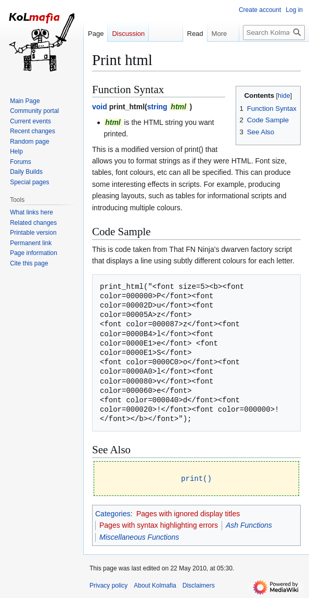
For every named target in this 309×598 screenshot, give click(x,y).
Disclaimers (199, 585)
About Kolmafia (155, 585)
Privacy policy (108, 585)
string (157, 107)
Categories (113, 513)
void (99, 107)
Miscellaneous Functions (139, 536)
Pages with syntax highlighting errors (158, 524)
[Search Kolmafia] (274, 32)
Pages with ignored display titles (188, 513)
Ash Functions (249, 524)
